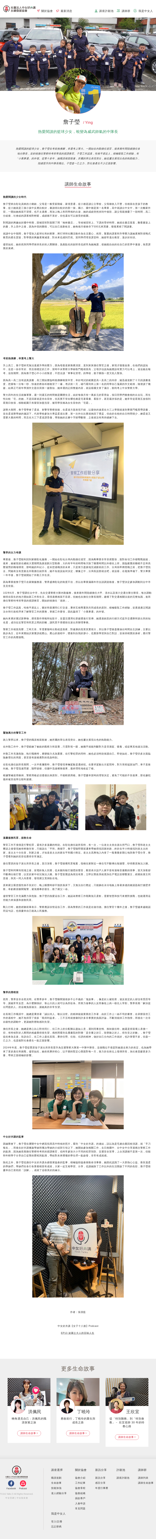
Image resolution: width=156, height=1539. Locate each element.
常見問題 (80, 1508)
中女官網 (9, 1498)
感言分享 (100, 1483)
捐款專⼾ (80, 1498)
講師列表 (143, 1478)
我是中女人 (58, 1513)
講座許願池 (123, 1478)
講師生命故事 (28, 1433)
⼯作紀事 (80, 1483)
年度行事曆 (101, 1488)
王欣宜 (132, 1411)
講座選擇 (57, 1469)
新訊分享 (101, 1469)
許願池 (121, 1469)
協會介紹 (80, 1478)
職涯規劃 (56, 1478)
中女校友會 (22, 1498)
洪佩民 (34, 1411)
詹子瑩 (71, 122)
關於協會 (81, 1469)
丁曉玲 (83, 1411)
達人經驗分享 (59, 1493)
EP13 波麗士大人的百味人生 (77, 1333)
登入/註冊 (56, 1521)
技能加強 (56, 1488)
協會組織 (80, 1493)
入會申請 (80, 1503)
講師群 (142, 1469)
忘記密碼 (56, 1526)
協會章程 (80, 1488)
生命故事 (56, 1483)
